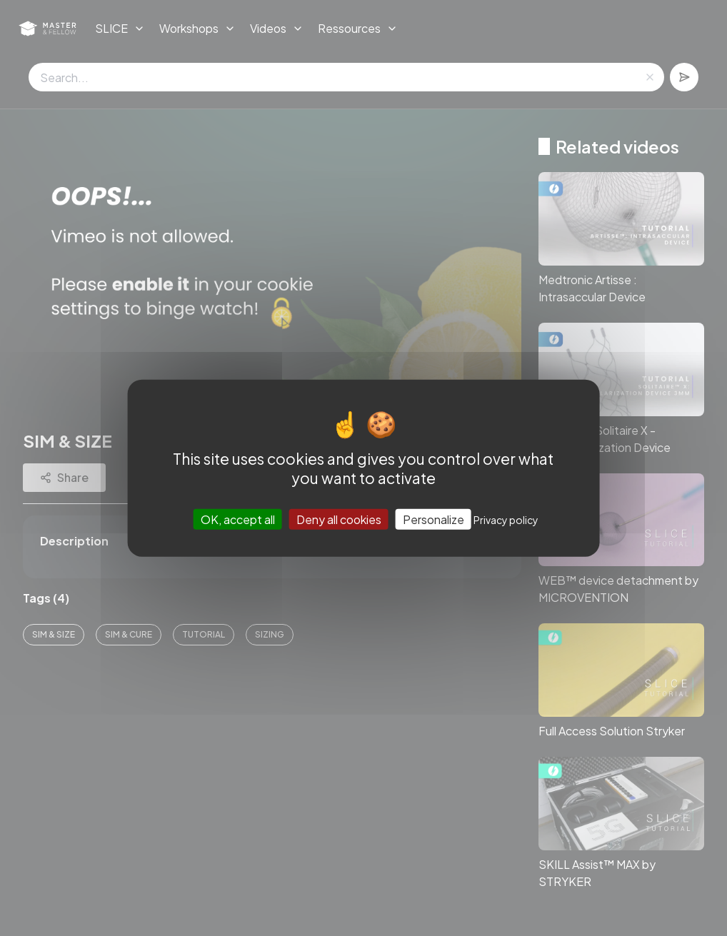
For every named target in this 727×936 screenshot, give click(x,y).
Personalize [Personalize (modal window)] (433, 519)
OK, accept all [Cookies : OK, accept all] (238, 519)
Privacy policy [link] (505, 519)
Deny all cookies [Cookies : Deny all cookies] (338, 519)
